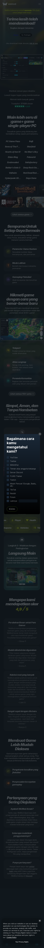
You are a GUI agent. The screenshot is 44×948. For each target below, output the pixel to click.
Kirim (12, 509)
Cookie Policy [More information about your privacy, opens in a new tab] (11, 937)
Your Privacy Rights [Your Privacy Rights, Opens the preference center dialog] (21, 942)
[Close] (39, 920)
